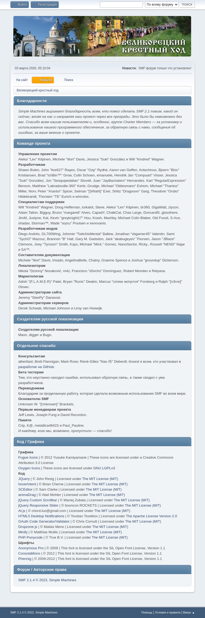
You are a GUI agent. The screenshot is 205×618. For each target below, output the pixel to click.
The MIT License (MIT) (100, 479)
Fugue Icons (28, 457)
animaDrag (27, 495)
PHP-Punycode (30, 537)
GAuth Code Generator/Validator (43, 521)
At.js (21, 511)
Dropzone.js (27, 527)
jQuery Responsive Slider (38, 505)
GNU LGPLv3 (104, 468)
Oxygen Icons (29, 468)
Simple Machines (62, 580)
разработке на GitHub (36, 367)
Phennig (24, 559)
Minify (22, 532)
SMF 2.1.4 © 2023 (32, 580)
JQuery (24, 479)
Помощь (146, 612)
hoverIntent (27, 484)
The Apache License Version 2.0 (151, 516)
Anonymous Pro (31, 548)
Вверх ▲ (189, 612)
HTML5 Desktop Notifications (41, 516)
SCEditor (25, 489)
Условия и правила (167, 612)
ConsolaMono (29, 553)
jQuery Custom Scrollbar (37, 500)
